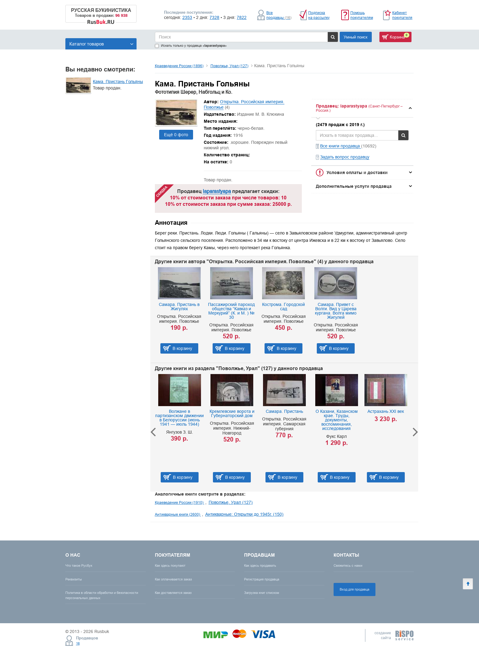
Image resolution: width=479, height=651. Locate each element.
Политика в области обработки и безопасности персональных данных (101, 595)
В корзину (182, 348)
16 (78, 643)
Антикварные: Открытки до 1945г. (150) (244, 514)
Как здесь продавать (260, 565)
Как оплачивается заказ (173, 579)
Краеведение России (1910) (179, 502)
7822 (242, 17)
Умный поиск (355, 37)
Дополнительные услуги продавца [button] (354, 186)
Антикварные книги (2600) (178, 514)
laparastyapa (217, 191)
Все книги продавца (340, 146)
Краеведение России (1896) (179, 66)
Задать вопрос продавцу (344, 157)
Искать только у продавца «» (191, 45)
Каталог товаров (101, 43)
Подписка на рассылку (319, 15)
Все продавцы (278, 15)
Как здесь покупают (170, 565)
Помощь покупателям (361, 15)
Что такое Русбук (78, 565)
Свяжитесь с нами (348, 565)
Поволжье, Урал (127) (229, 66)
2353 (187, 17)
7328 (214, 17)
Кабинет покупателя (402, 15)
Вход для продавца (354, 589)
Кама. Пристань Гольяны (118, 81)
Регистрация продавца (261, 579)
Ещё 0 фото (176, 134)
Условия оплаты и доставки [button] (357, 172)
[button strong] (362, 108)
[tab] (362, 108)
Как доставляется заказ (173, 593)
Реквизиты (73, 579)
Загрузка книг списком (261, 593)
